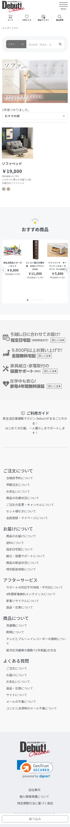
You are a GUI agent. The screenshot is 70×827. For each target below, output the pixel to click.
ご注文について (16, 668)
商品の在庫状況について (22, 498)
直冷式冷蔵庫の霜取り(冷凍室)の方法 (31, 650)
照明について (15, 632)
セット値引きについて (21, 511)
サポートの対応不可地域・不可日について (34, 587)
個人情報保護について (34, 796)
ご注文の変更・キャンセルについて (30, 504)
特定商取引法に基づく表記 (35, 803)
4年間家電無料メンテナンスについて (31, 594)
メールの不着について (21, 701)
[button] (27, 300)
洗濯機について (16, 625)
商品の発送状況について (22, 562)
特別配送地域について (21, 569)
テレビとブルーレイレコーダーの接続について (36, 641)
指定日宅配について (19, 549)
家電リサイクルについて (22, 600)
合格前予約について (19, 478)
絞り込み (35, 819)
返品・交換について (19, 607)
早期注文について (18, 484)
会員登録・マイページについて (27, 518)
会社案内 (34, 789)
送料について (15, 542)
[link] (35, 769)
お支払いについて (18, 491)
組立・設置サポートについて (25, 556)
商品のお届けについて (21, 536)
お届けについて (16, 675)
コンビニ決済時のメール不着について (31, 708)
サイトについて (16, 694)
